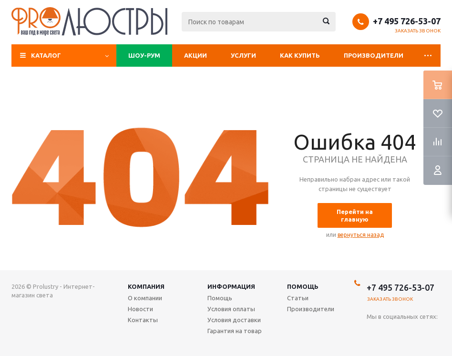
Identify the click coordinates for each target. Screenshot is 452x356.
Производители (373, 55)
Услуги (243, 55)
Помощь (302, 286)
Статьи (297, 298)
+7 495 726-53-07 (407, 21)
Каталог (46, 55)
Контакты (143, 319)
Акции (195, 55)
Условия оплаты (231, 308)
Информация (231, 286)
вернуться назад (361, 235)
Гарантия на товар (234, 330)
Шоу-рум (144, 55)
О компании (145, 298)
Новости (140, 308)
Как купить (300, 55)
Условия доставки (234, 319)
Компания (146, 286)
